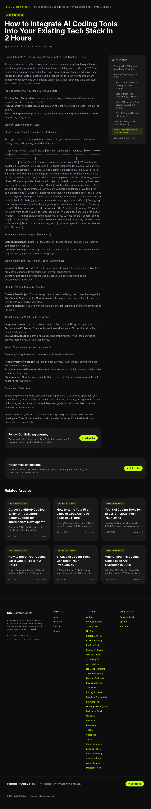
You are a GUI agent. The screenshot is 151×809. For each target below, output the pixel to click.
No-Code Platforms (95, 669)
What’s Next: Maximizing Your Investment (28, 347)
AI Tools (90, 617)
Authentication (93, 763)
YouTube (124, 626)
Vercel (89, 739)
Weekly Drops (93, 654)
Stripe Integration (94, 744)
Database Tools (93, 767)
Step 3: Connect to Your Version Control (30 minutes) (34, 260)
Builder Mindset (93, 636)
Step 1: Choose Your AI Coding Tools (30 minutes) (32, 132)
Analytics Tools (93, 758)
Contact (56, 631)
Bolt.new (90, 720)
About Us (57, 621)
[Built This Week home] (25, 613)
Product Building (94, 621)
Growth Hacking (94, 640)
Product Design (93, 645)
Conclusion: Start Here (17, 388)
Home (7, 7)
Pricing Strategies (95, 692)
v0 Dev (89, 730)
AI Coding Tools (94, 659)
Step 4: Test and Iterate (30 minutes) (25, 286)
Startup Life (92, 626)
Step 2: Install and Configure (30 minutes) (28, 234)
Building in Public (94, 711)
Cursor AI (90, 716)
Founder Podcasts (95, 678)
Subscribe (88, 438)
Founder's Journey (95, 650)
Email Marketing (94, 753)
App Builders (92, 664)
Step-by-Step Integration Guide (22, 124)
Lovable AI (91, 725)
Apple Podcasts (127, 617)
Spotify (123, 621)
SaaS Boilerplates (94, 673)
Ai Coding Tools (21, 7)
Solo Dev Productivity (96, 697)
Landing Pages (93, 749)
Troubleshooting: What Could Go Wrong (27, 317)
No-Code (90, 631)
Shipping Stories (94, 683)
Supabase (91, 734)
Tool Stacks (92, 687)
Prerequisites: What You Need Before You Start (31, 90)
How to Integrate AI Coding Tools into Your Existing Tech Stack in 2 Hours (46, 57)
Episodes (57, 626)
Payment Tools (93, 701)
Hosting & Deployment (97, 706)
